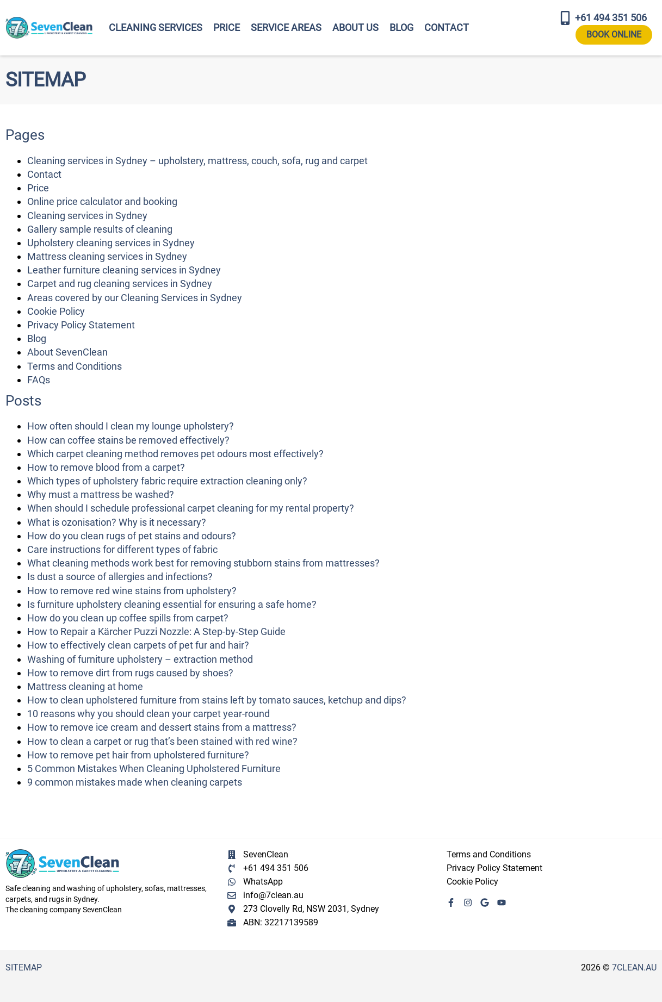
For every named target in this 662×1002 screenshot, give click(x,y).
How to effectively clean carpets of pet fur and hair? (138, 645)
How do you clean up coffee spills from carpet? (127, 618)
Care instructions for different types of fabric (122, 549)
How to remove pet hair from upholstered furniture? (138, 755)
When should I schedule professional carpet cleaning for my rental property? (190, 508)
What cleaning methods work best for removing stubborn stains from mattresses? (203, 563)
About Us (355, 27)
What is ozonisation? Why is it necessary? (116, 522)
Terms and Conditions (74, 366)
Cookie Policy (56, 311)
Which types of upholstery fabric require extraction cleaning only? (167, 481)
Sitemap (23, 967)
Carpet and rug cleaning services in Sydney (119, 283)
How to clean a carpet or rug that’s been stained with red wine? (162, 741)
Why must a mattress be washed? (100, 494)
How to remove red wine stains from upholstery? (132, 590)
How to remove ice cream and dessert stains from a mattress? (161, 727)
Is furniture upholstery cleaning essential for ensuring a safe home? (172, 604)
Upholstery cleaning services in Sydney (111, 242)
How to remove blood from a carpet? (106, 467)
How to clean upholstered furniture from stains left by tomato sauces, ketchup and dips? (216, 700)
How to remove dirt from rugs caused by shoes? (130, 673)
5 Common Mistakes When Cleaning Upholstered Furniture (154, 768)
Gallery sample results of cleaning (99, 229)
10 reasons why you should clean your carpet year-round (148, 713)
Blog (401, 27)
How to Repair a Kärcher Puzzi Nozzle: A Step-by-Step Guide (156, 631)
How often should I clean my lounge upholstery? (130, 426)
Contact (446, 27)
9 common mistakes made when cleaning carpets (134, 782)
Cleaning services (155, 27)
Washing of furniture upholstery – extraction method (140, 659)
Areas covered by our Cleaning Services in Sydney (134, 297)
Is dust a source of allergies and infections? (120, 576)
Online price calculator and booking (102, 201)
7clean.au (634, 967)
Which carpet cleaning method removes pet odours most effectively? (175, 453)
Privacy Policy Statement (81, 325)
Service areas (286, 27)
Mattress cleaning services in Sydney (107, 256)
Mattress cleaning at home (85, 686)
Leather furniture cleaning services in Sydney (124, 270)
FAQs (38, 379)
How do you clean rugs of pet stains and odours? (131, 536)
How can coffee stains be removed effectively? (128, 440)
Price (226, 27)
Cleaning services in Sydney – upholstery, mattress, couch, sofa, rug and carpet (197, 160)
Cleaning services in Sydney (87, 215)
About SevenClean (67, 352)
